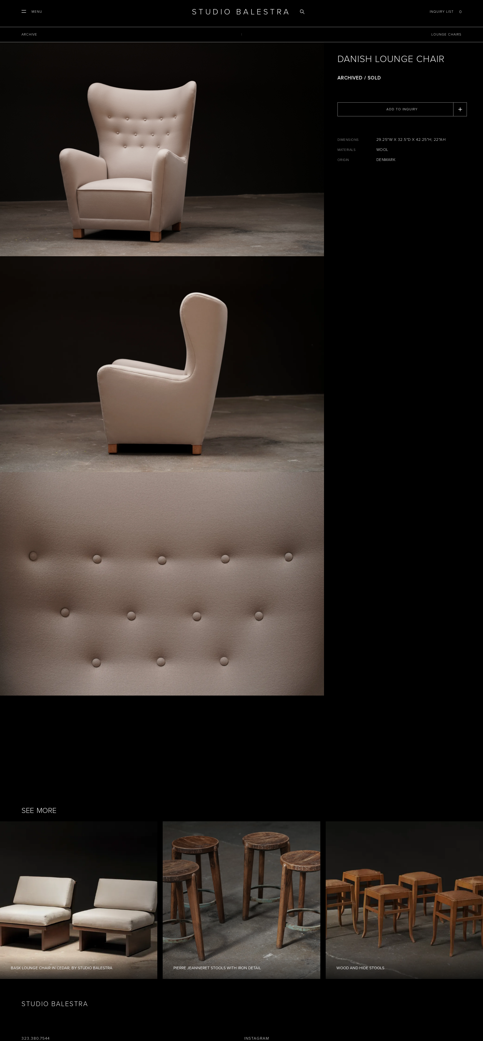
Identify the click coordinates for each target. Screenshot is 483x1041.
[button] (31, 12)
